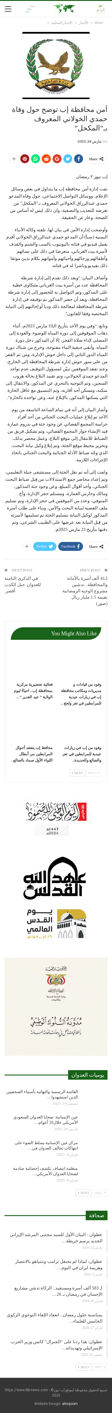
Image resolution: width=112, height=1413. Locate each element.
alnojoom (70, 1404)
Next (77, 773)
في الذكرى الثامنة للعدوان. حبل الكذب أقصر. (22, 584)
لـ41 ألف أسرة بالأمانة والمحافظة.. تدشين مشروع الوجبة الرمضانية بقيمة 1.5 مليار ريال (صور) (85, 591)
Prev (93, 773)
